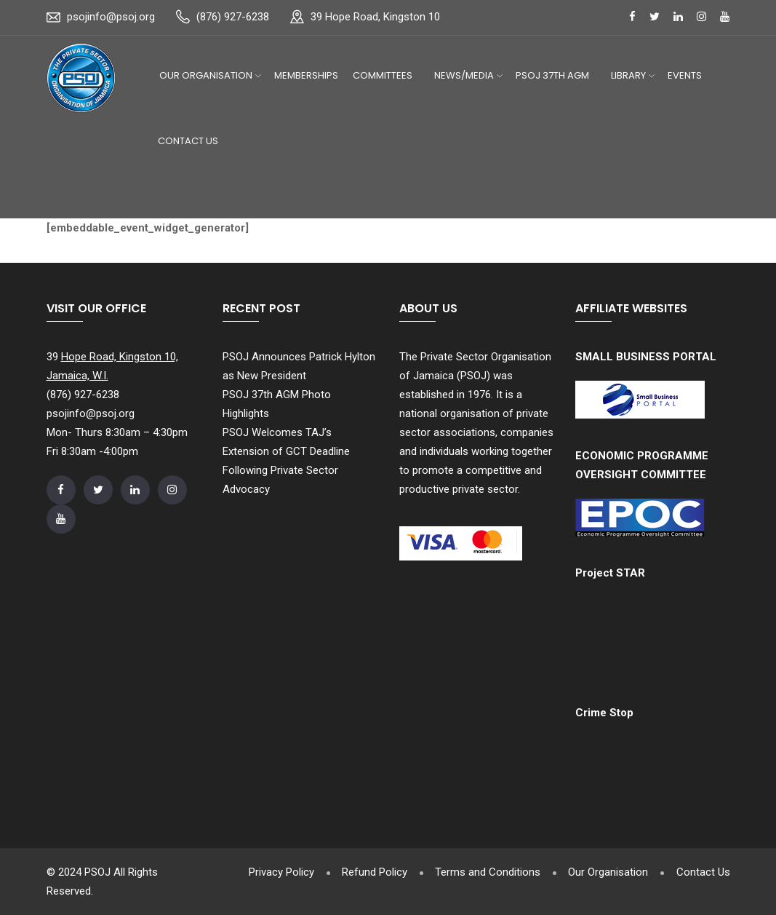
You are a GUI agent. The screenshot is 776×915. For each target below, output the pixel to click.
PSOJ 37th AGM (552, 75)
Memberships (306, 75)
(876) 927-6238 (232, 16)
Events (685, 75)
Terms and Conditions (485, 872)
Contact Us (188, 141)
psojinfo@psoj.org (111, 16)
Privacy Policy (276, 872)
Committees (382, 75)
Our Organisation (205, 75)
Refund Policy (371, 872)
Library (628, 75)
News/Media (464, 75)
